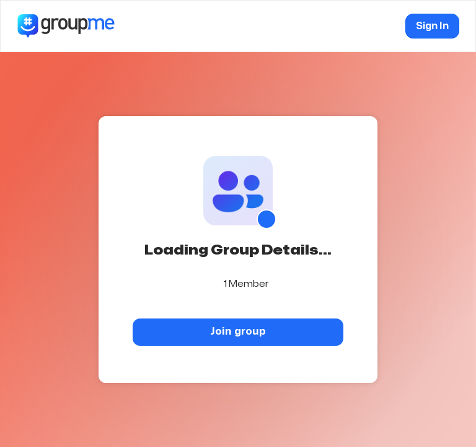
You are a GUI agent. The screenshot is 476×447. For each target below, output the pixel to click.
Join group (238, 331)
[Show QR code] (266, 219)
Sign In (432, 26)
